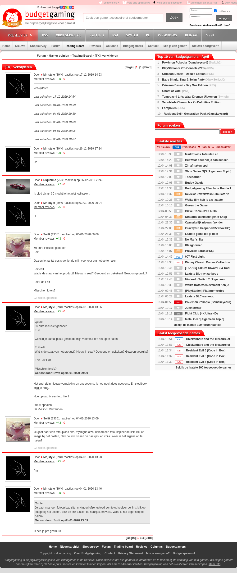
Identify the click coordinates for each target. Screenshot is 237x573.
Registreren (195, 25)
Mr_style (49, 74)
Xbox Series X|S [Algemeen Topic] (202, 171)
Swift (46, 234)
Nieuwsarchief (69, 546)
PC (148, 35)
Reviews (95, 46)
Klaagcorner (188, 245)
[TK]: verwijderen (106, 55)
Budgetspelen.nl (184, 553)
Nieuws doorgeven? (205, 46)
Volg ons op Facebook (169, 2)
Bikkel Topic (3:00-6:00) (195, 211)
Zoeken (227, 132)
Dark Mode (231, 2)
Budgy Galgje (189, 182)
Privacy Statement (130, 553)
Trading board (123, 546)
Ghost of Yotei (175, 91)
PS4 (115, 35)
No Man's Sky (189, 239)
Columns (112, 46)
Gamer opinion (59, 55)
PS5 (45, 35)
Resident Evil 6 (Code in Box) (206, 350)
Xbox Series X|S (69, 35)
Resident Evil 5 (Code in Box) (206, 356)
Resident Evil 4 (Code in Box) (206, 362)
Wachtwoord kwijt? (212, 25)
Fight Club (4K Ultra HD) (196, 313)
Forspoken (173, 108)
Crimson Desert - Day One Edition (189, 85)
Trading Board (74, 46)
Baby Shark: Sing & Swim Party (193, 79)
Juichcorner (187, 307)
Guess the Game (191, 205)
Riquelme (49, 180)
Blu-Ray (192, 35)
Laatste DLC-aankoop (194, 296)
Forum (55, 46)
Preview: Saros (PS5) (194, 251)
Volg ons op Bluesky (138, 2)
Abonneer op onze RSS (204, 2)
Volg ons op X (111, 2)
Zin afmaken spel (191, 165)
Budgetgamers (133, 46)
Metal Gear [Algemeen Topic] (199, 319)
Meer (211, 35)
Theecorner (187, 177)
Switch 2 (98, 35)
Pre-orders (168, 35)
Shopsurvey (38, 46)
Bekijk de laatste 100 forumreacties (197, 325)
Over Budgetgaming (87, 553)
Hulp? (227, 25)
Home (6, 46)
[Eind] (147, 67)
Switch (132, 35)
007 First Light (189, 256)
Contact (153, 46)
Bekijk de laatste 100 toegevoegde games (204, 367)
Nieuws (20, 46)
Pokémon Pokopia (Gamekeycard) (192, 62)
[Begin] (129, 67)
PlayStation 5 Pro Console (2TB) (188, 68)
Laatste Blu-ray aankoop (196, 273)
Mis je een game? (175, 46)
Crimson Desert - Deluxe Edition (188, 74)
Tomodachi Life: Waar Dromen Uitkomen (195, 96)
